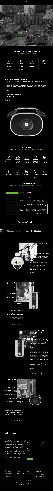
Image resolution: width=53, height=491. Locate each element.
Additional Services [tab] (11, 213)
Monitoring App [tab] (10, 204)
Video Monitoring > (36, 277)
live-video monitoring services (37, 86)
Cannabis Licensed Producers (35, 176)
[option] (12, 231)
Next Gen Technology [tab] (11, 192)
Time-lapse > (18, 420)
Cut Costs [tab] (9, 195)
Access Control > (36, 373)
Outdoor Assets (19, 482)
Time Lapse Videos (8, 479)
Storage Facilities (19, 480)
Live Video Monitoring (9, 471)
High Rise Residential (20, 473)
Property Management (20, 484)
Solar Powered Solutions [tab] (12, 211)
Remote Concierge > (16, 324)
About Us (29, 473)
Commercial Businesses (20, 478)
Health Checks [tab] (10, 207)
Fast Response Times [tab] (11, 198)
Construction (8, 161)
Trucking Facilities (19, 475)
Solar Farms (44, 174)
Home (28, 471)
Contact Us (29, 480)
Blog (28, 478)
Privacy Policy (29, 483)
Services (28, 475)
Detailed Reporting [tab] (11, 201)
